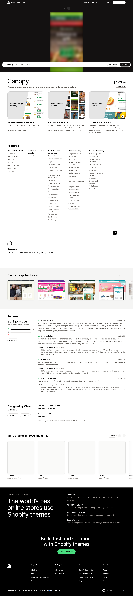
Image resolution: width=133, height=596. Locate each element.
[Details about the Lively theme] (51, 546)
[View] (20, 374)
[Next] (124, 359)
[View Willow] (91, 329)
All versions (52, 494)
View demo (113, 145)
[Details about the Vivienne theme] (20, 546)
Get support (13, 501)
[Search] (102, 2)
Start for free (119, 2)
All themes (25, 501)
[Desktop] (64, 8)
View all (112, 522)
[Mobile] (68, 8)
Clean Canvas (121, 167)
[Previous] (119, 359)
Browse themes (90, 2)
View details (42, 494)
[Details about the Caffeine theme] (112, 546)
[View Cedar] (103, 329)
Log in (108, 2)
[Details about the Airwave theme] (81, 546)
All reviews (13, 425)
